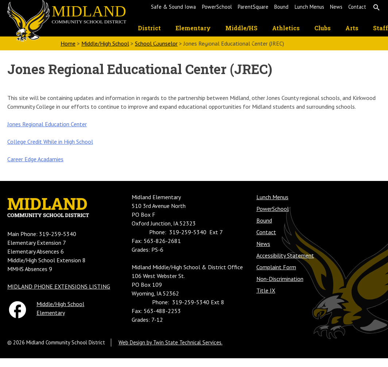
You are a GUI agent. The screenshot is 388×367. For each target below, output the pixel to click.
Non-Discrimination (279, 278)
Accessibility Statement (285, 255)
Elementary (193, 28)
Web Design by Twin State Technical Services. (170, 342)
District (149, 28)
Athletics (286, 28)
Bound (281, 6)
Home (68, 43)
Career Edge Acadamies (35, 159)
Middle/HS (241, 28)
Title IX (265, 290)
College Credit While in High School (50, 141)
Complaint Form (276, 267)
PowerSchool (217, 6)
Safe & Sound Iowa (173, 6)
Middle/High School (105, 43)
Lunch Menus (309, 6)
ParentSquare (253, 6)
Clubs (322, 28)
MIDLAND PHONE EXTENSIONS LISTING (58, 286)
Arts (351, 28)
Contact (357, 6)
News (336, 6)
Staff (380, 28)
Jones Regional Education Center (47, 124)
